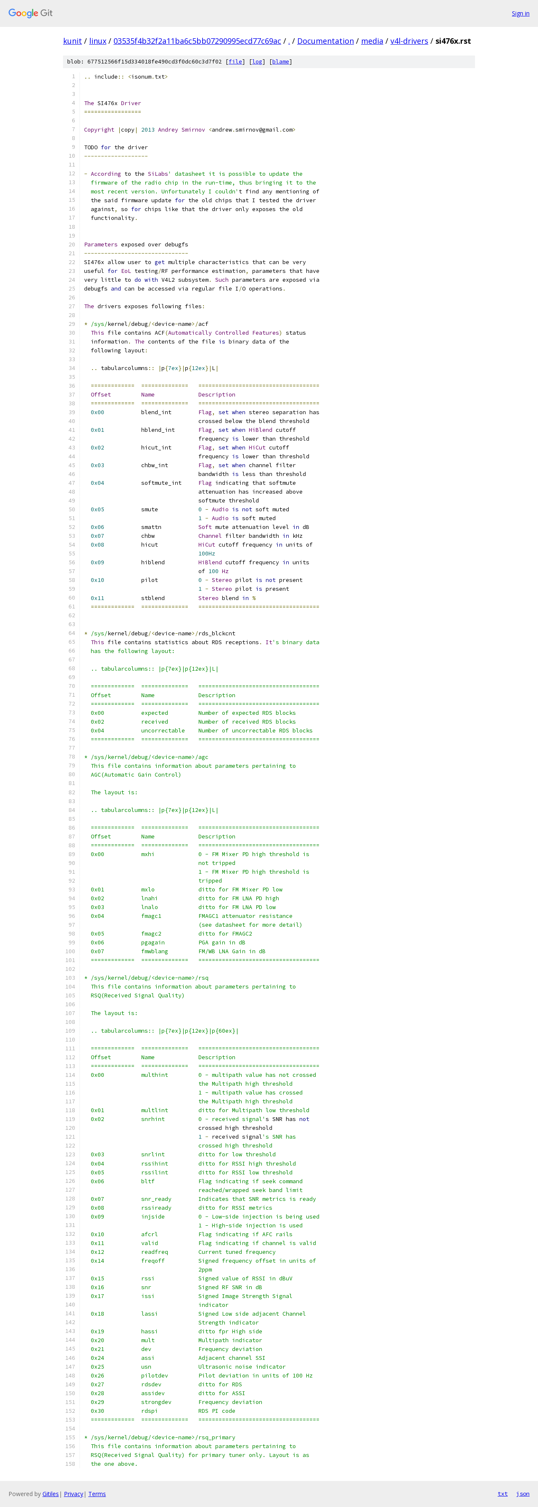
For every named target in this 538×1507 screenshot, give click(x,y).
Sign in (521, 13)
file (235, 61)
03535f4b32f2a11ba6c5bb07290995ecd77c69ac (197, 41)
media (372, 41)
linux (97, 41)
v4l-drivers (409, 41)
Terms (97, 1494)
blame (280, 61)
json (523, 1493)
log (257, 61)
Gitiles (50, 1494)
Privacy (73, 1494)
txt (503, 1493)
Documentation (325, 41)
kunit (72, 41)
